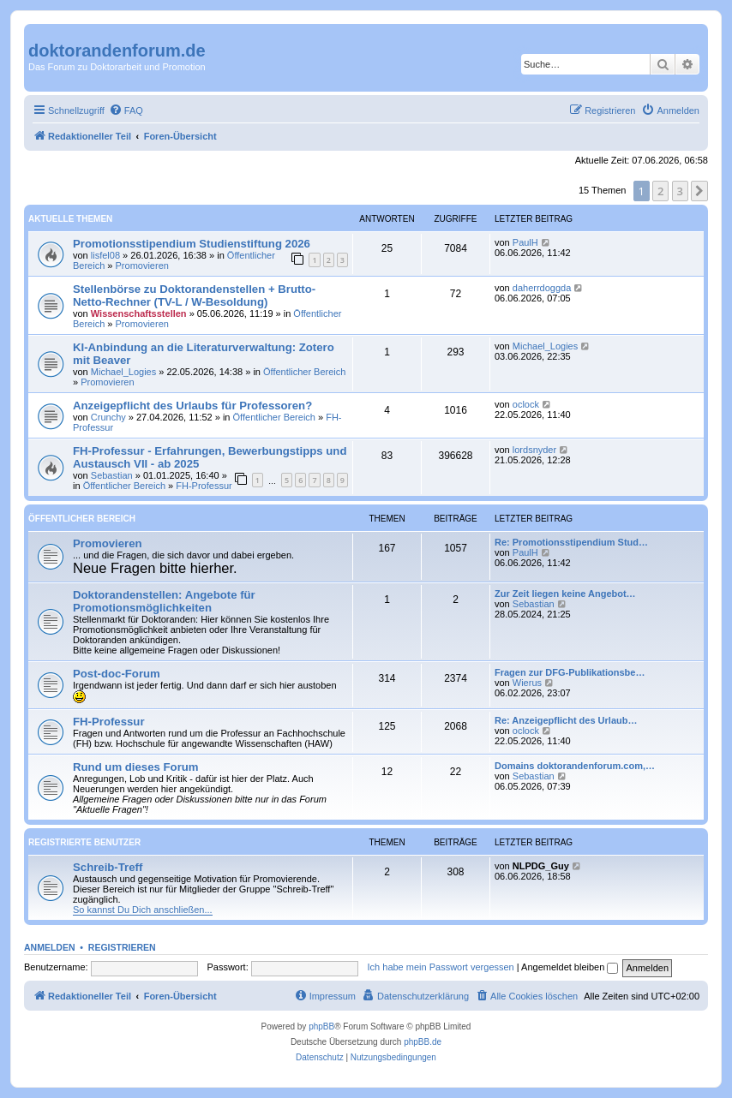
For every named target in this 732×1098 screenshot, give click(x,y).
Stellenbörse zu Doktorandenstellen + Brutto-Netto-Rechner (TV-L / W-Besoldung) (194, 295)
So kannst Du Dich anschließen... (143, 909)
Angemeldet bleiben (569, 967)
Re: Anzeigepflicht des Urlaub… (566, 720)
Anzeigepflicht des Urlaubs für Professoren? (192, 405)
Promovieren (142, 265)
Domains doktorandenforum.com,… (575, 766)
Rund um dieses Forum (136, 767)
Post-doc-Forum (116, 673)
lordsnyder (534, 450)
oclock (526, 404)
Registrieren (122, 947)
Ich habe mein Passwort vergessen (441, 967)
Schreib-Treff (107, 867)
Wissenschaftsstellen (139, 313)
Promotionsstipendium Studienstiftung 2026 (191, 243)
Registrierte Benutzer (84, 842)
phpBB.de (422, 1042)
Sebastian (112, 475)
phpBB (321, 1026)
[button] (699, 191)
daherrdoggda (542, 288)
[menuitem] (126, 110)
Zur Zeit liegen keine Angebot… (565, 593)
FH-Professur (203, 485)
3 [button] (680, 191)
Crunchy (108, 417)
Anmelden (49, 947)
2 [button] (660, 191)
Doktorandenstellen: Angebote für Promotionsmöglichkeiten (164, 601)
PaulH (525, 242)
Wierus (527, 682)
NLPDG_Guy (541, 866)
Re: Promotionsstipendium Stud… (571, 542)
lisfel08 (105, 255)
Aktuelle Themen (70, 219)
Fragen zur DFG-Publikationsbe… (570, 672)
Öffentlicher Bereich (304, 372)
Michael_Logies (123, 372)
